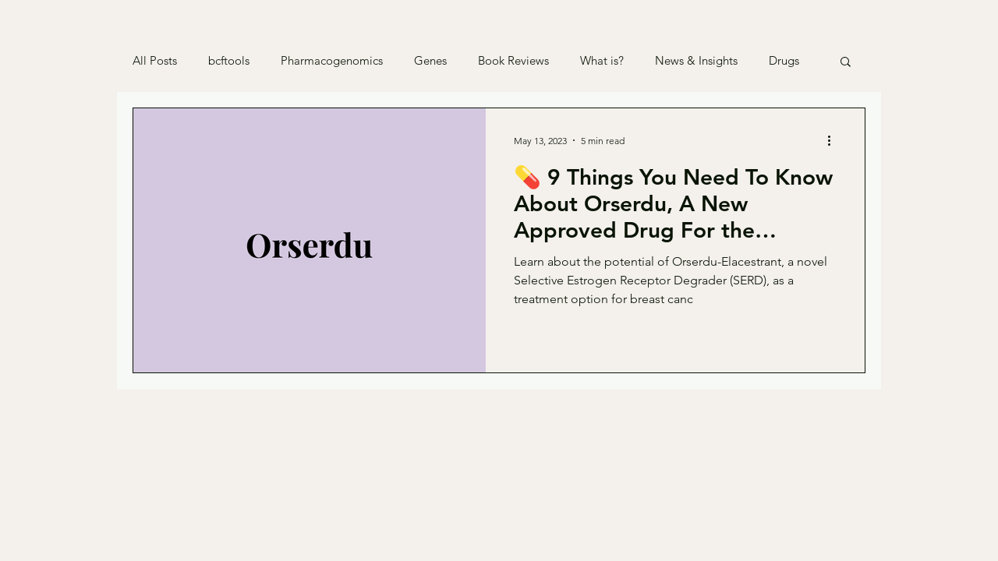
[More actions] (834, 140)
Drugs (784, 61)
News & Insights (696, 61)
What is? (602, 61)
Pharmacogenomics (332, 61)
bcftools (229, 61)
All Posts (155, 61)
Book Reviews (513, 61)
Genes (430, 61)
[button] (845, 63)
